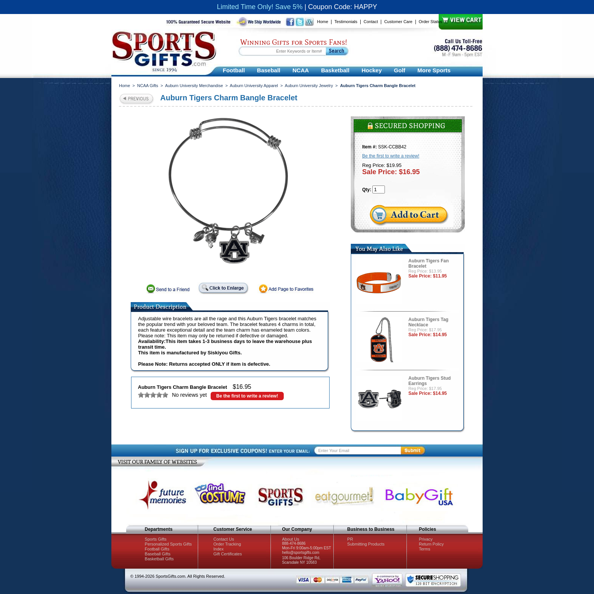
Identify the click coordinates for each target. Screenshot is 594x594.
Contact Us (223, 539)
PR (350, 539)
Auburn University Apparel (254, 85)
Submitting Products (366, 544)
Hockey (371, 70)
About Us (290, 539)
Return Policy (431, 544)
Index (218, 549)
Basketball (335, 70)
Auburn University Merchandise (194, 85)
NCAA (300, 70)
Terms (424, 549)
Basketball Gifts (159, 559)
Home (322, 21)
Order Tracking (227, 544)
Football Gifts (157, 549)
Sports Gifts (155, 539)
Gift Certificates (227, 554)
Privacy (426, 539)
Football (234, 70)
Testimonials (346, 21)
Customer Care (398, 21)
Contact (371, 21)
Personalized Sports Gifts (168, 544)
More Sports (434, 70)
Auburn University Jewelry (309, 85)
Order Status (430, 21)
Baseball (268, 70)
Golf (399, 70)
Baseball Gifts (157, 554)
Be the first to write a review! (247, 396)
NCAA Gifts (147, 85)
